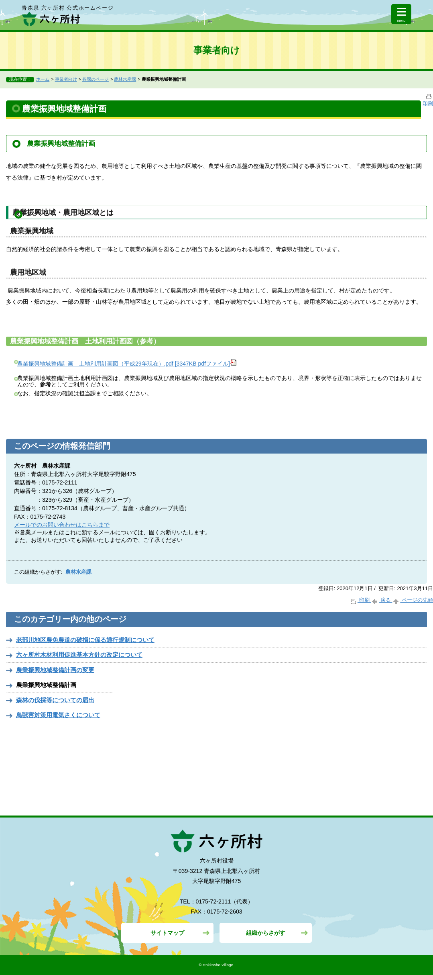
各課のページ (95, 79)
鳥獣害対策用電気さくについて (58, 714)
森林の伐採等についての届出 (55, 700)
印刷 (360, 600)
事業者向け (66, 79)
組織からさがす (265, 933)
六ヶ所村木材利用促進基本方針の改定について (79, 654)
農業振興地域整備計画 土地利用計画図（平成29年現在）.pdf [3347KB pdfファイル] (126, 363)
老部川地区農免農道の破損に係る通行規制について (85, 639)
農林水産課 (125, 79)
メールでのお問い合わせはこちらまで (62, 524)
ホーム (42, 79)
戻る (381, 600)
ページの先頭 (412, 600)
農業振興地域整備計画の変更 (55, 669)
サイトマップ (167, 933)
